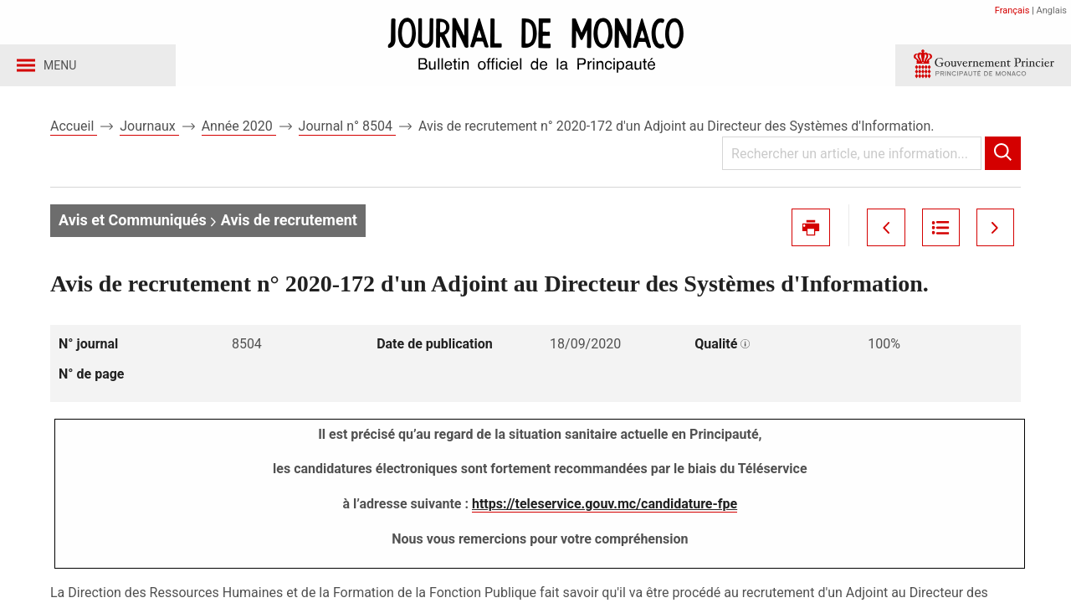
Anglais (1052, 10)
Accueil (73, 133)
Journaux (149, 133)
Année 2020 (239, 133)
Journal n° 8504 (347, 133)
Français (1012, 10)
